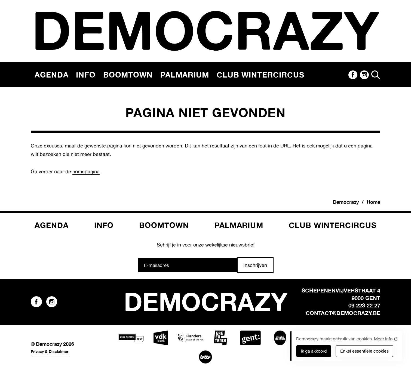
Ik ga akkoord (314, 351)
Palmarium (184, 74)
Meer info (383, 338)
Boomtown (128, 74)
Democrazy (346, 202)
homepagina (86, 171)
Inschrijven (255, 265)
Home (373, 202)
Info (86, 74)
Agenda (52, 74)
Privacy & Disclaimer (49, 351)
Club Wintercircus (260, 74)
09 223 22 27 (364, 305)
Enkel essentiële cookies (364, 351)
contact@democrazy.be (343, 313)
